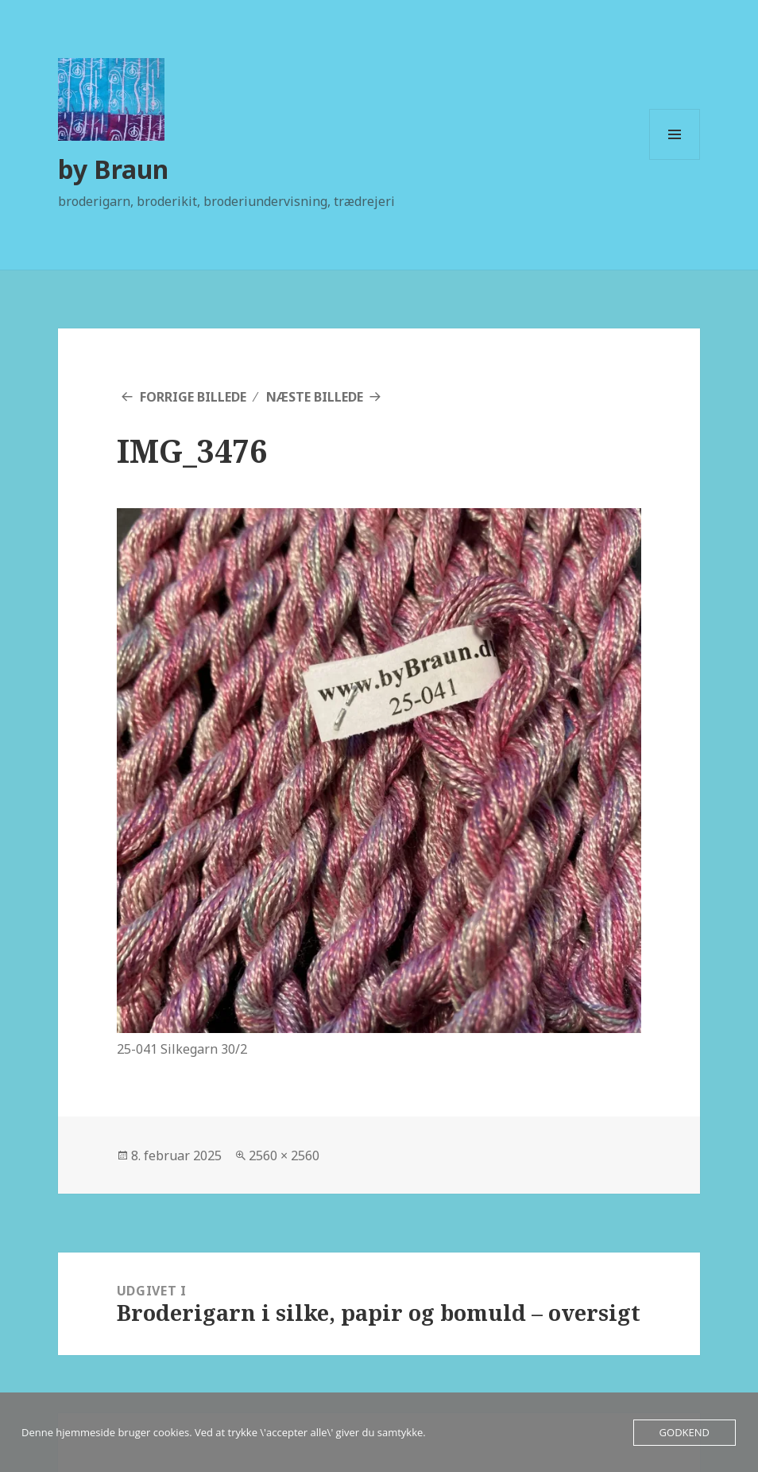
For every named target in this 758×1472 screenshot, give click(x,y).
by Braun (113, 169)
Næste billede (314, 397)
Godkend (684, 1432)
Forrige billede (193, 397)
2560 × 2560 (284, 1155)
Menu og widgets (675, 159)
